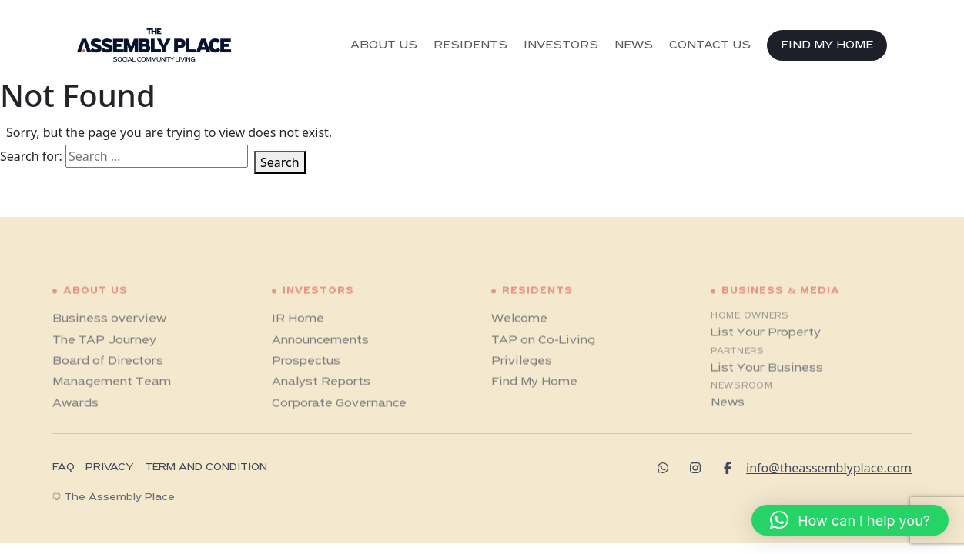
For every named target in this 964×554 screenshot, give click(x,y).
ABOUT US (383, 45)
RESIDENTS (470, 45)
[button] (850, 520)
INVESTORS (561, 45)
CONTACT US (710, 45)
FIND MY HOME (827, 45)
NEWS (633, 45)
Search (280, 162)
